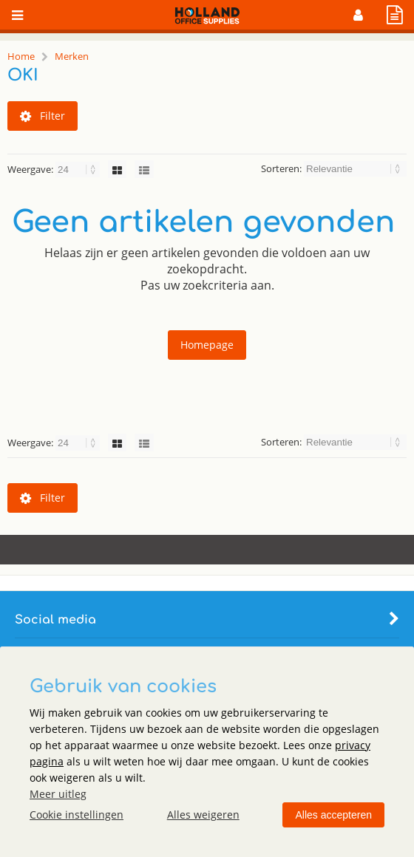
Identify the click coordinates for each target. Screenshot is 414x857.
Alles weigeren (203, 815)
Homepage (207, 345)
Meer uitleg (58, 794)
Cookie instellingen (76, 815)
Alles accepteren (333, 815)
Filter (42, 116)
